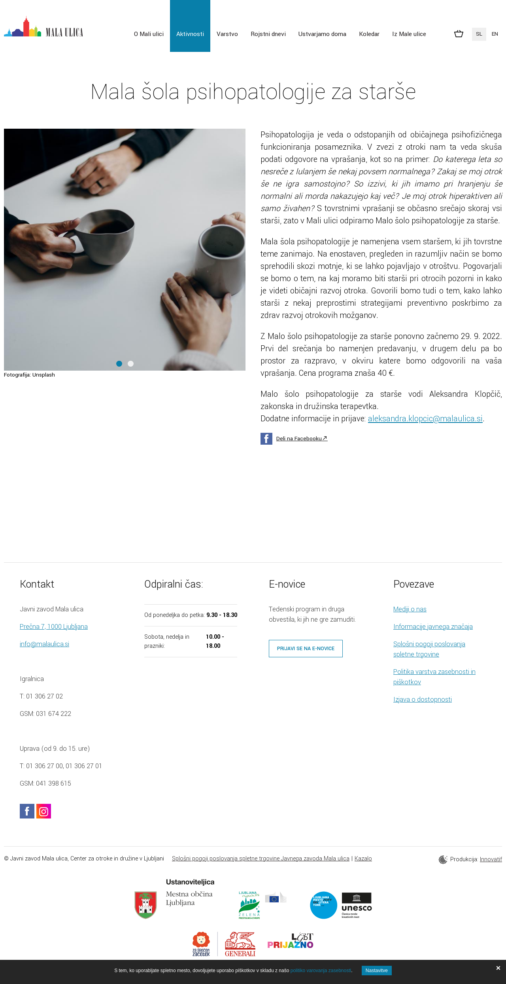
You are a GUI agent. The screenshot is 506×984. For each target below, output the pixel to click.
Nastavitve (377, 970)
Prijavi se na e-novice (305, 648)
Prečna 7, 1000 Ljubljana (54, 626)
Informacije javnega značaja (433, 626)
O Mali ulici (149, 34)
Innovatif (491, 859)
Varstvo (227, 34)
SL (479, 34)
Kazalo (363, 859)
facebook (27, 811)
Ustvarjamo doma (322, 34)
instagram (43, 811)
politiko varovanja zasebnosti (321, 970)
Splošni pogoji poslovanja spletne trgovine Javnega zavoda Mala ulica (260, 859)
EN (495, 34)
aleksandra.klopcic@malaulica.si (425, 418)
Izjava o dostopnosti (422, 699)
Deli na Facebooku (299, 438)
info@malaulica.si (44, 644)
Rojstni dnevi (268, 34)
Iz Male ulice (409, 34)
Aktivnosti (190, 34)
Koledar (369, 34)
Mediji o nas (410, 609)
